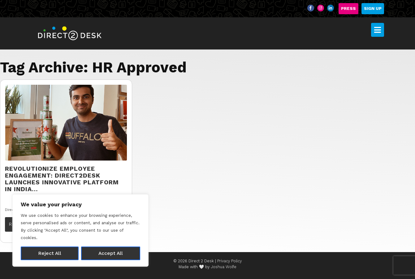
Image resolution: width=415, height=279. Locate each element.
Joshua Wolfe (223, 266)
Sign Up (373, 8)
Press (348, 8)
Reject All (49, 253)
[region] (80, 230)
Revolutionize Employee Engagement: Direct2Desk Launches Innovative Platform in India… (62, 179)
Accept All (110, 253)
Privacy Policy (229, 261)
